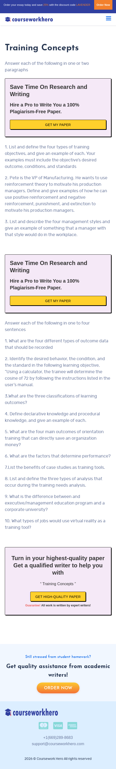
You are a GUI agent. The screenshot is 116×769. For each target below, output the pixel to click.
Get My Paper (58, 125)
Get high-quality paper (58, 597)
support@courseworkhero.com (58, 744)
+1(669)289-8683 (58, 738)
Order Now (103, 4)
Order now (58, 688)
